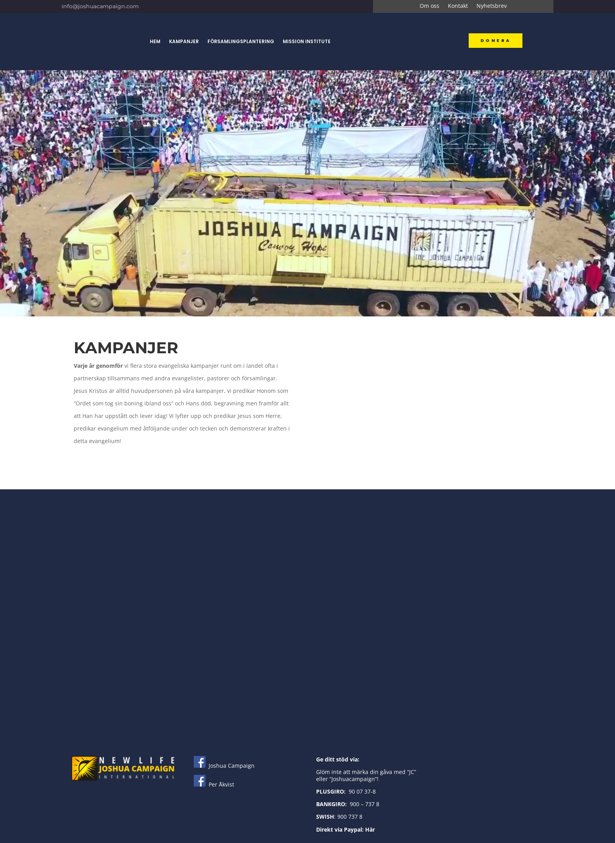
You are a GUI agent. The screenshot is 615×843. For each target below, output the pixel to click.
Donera (495, 40)
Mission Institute (307, 41)
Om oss (429, 6)
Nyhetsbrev (492, 6)
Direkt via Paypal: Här (345, 829)
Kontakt (458, 6)
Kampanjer (184, 41)
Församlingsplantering (240, 41)
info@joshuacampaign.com (100, 6)
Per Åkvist (214, 784)
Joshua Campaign (224, 765)
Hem (155, 41)
